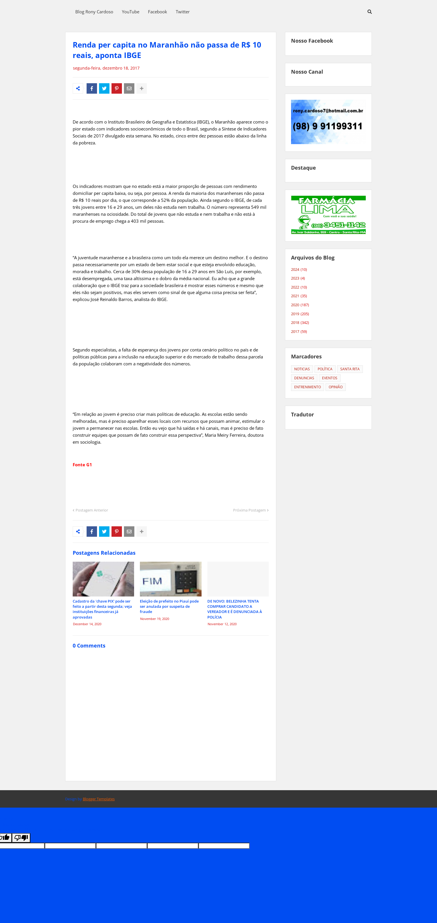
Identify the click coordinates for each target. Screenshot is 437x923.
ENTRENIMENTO (307, 387)
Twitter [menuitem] (183, 11)
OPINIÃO (336, 387)
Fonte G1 (82, 464)
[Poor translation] (21, 838)
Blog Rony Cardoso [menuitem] (94, 11)
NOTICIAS (302, 369)
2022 (299, 287)
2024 (299, 270)
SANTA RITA (350, 369)
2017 (299, 332)
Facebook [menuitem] (157, 11)
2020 (300, 305)
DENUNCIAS (304, 378)
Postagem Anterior (92, 510)
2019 (300, 314)
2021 (299, 296)
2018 (300, 323)
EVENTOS (329, 378)
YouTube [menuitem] (130, 11)
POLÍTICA (325, 369)
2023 (298, 278)
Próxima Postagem (249, 510)
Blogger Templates (99, 798)
